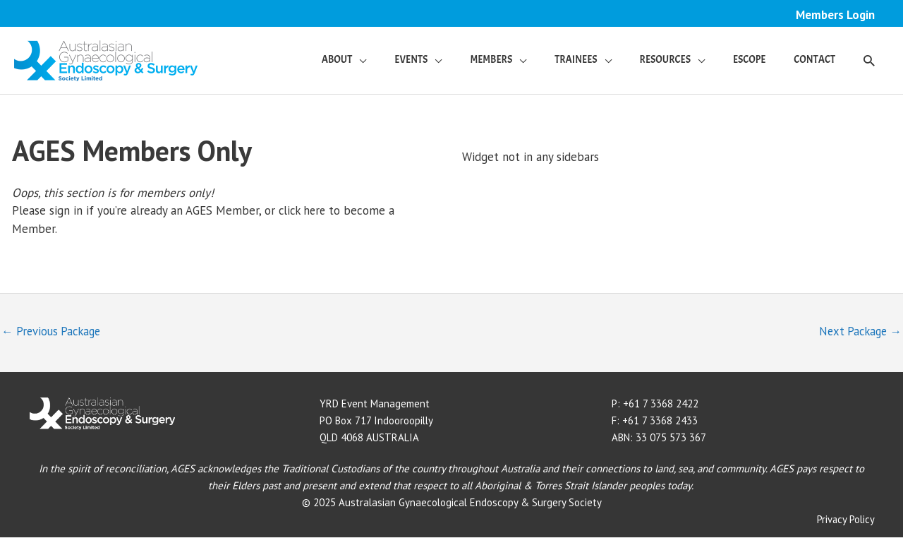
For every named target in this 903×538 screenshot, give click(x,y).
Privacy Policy (845, 520)
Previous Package (53, 332)
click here (304, 211)
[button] (869, 60)
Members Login (835, 15)
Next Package (858, 332)
